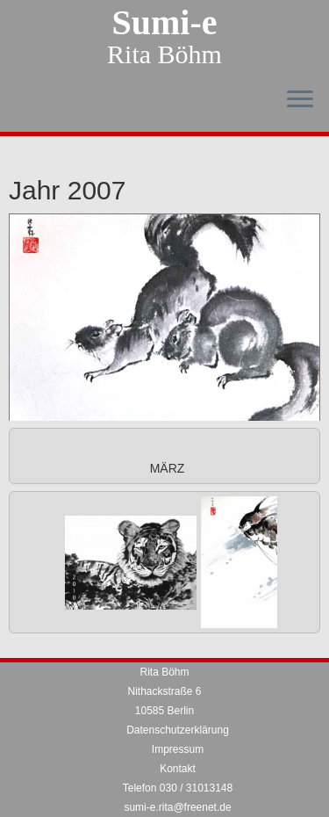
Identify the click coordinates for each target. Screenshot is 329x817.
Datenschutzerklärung (177, 730)
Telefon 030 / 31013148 (177, 788)
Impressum (178, 749)
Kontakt (178, 769)
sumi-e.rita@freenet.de (177, 807)
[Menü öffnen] (300, 100)
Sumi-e (165, 23)
